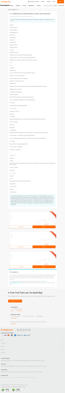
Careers (2, 384)
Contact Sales (61, 5)
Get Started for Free (15, 301)
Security (42, 360)
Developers (22, 371)
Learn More (21, 226)
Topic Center (3, 371)
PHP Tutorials (39, 371)
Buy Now (44, 226)
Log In (54, 1)
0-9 (35, 377)
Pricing (24, 5)
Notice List (22, 384)
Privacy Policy (13, 384)
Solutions (18, 5)
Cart (43, 1)
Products (11, 5)
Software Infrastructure (29, 366)
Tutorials (34, 371)
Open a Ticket (14, 318)
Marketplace (31, 5)
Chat (12, 310)
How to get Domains (19, 366)
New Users (44, 366)
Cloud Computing (10, 371)
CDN (13, 360)
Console (48, 1)
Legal (18, 384)
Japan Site (3, 366)
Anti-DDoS (16, 360)
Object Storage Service (24, 360)
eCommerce (31, 360)
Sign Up (60, 1)
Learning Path (38, 366)
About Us (7, 384)
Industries (17, 371)
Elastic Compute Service (6, 360)
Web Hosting (37, 360)
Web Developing (28, 371)
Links (26, 384)
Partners (39, 5)
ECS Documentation (10, 366)
